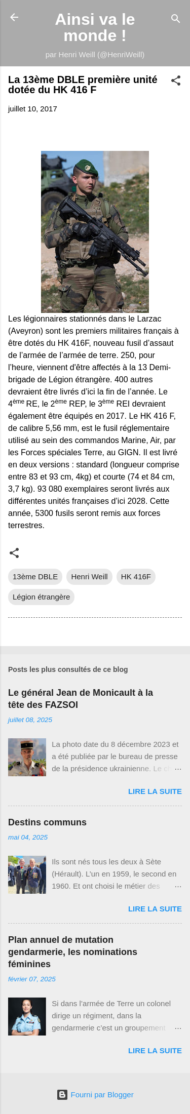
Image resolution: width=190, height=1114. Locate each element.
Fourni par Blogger (94, 1094)
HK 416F (136, 576)
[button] (176, 82)
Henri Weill (89, 576)
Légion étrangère (41, 596)
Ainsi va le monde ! (95, 27)
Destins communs (47, 822)
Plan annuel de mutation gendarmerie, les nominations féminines (72, 952)
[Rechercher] (176, 20)
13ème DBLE (35, 576)
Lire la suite (155, 791)
